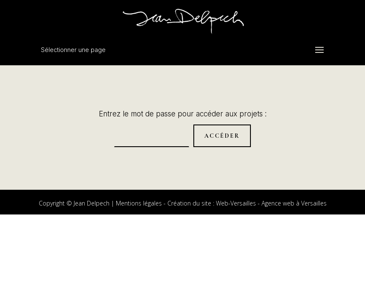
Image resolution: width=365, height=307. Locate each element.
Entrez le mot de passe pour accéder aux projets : (183, 114)
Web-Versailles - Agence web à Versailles (271, 203)
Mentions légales (139, 203)
